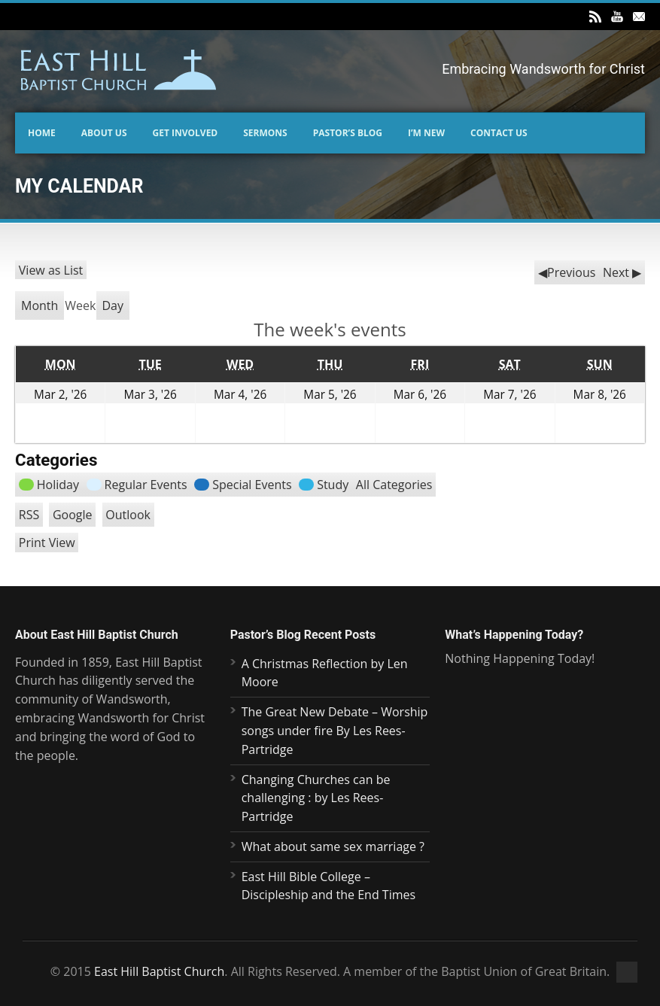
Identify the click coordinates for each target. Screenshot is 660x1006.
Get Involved (185, 132)
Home (42, 132)
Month (39, 305)
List (51, 270)
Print (47, 542)
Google (73, 514)
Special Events (242, 484)
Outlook (128, 514)
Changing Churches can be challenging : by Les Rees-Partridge (316, 798)
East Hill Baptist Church (159, 971)
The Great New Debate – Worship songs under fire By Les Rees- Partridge (335, 731)
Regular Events (137, 484)
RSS (29, 514)
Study (323, 484)
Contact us (499, 132)
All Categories (394, 484)
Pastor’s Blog (347, 132)
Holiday (49, 484)
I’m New (426, 132)
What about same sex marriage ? (333, 846)
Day (113, 305)
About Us (104, 132)
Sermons (265, 132)
